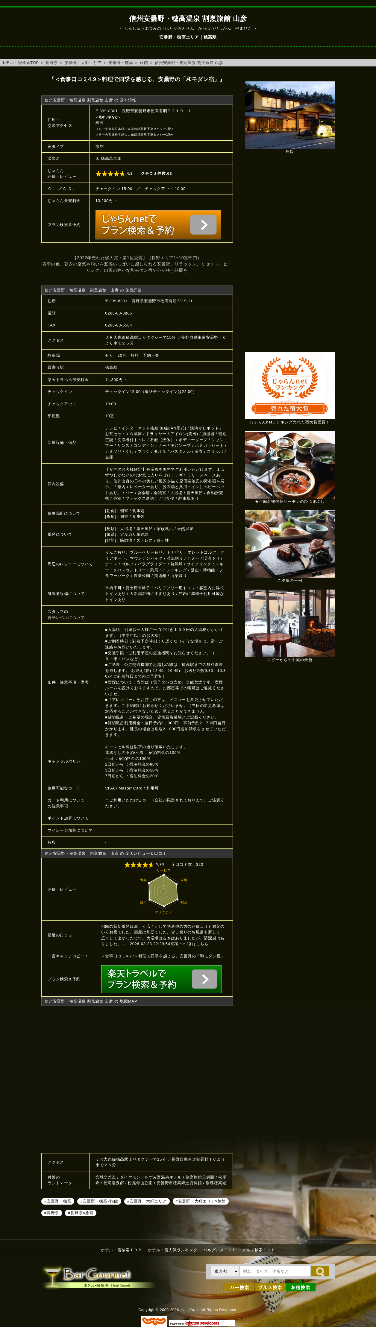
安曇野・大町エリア (83, 62)
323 (199, 864)
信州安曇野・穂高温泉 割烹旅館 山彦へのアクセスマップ (137, 1078)
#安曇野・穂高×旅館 (99, 1201)
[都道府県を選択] (225, 1271)
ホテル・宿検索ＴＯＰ (121, 1250)
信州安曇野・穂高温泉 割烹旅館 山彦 (189, 62)
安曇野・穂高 (120, 62)
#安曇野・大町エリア (147, 1201)
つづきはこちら (194, 944)
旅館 (144, 62)
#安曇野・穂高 (57, 1201)
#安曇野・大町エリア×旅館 (201, 1201)
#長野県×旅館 (80, 1213)
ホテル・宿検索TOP (20, 62)
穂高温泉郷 (111, 158)
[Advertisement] (290, 256)
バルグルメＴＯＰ (219, 1250)
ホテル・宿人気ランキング (172, 1250)
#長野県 (51, 1213)
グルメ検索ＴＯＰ (258, 1250)
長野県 (52, 62)
